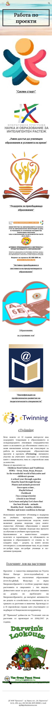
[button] (3, 3)
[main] (26, 17)
